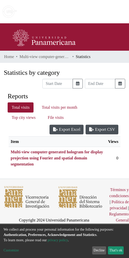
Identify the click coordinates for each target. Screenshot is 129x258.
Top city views (24, 117)
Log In (106, 11)
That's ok (115, 250)
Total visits (20, 107)
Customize (11, 250)
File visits (56, 117)
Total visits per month (59, 107)
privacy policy (58, 240)
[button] (95, 12)
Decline (99, 250)
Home (9, 56)
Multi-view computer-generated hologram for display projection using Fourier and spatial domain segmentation (45, 56)
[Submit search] (88, 12)
